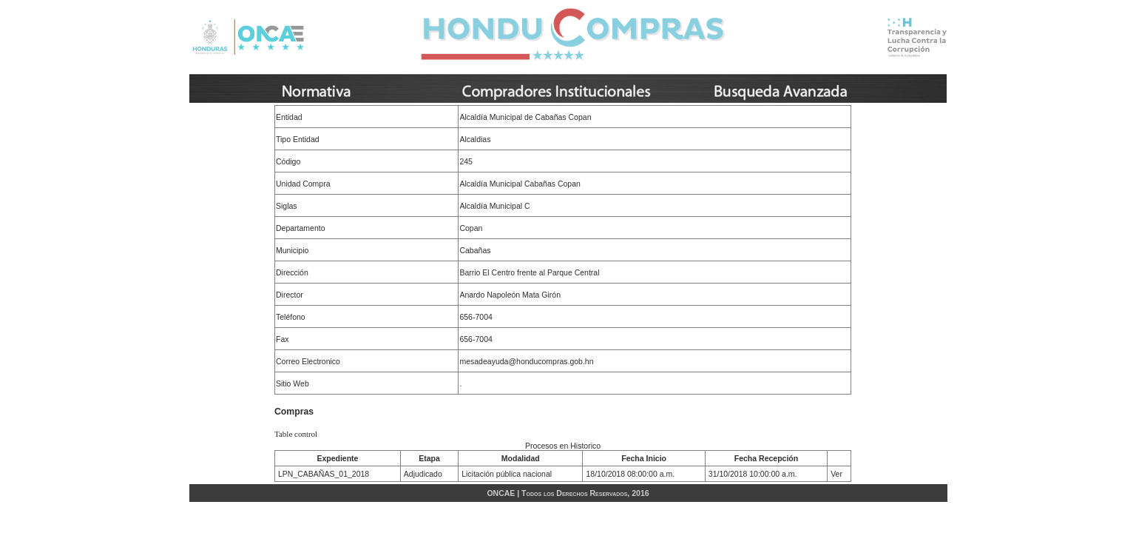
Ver (836, 473)
